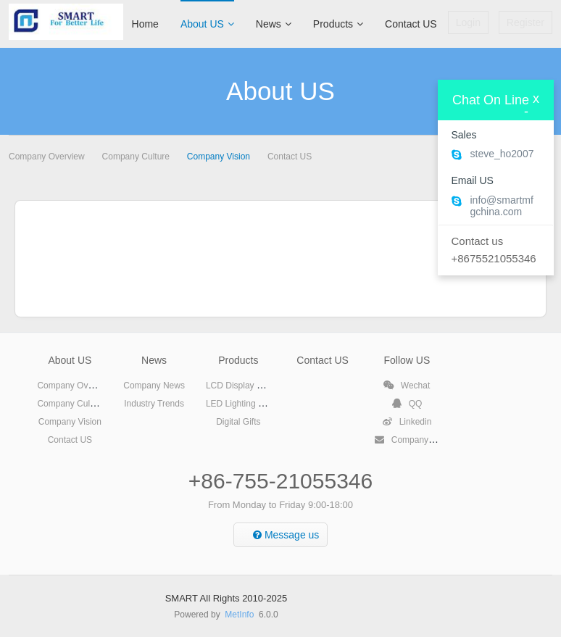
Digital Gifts (238, 422)
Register (525, 22)
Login (468, 22)
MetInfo (239, 614)
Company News (154, 385)
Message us (286, 534)
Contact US (411, 24)
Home (145, 24)
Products (338, 24)
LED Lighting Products (249, 404)
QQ (406, 403)
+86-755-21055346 (280, 481)
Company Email (413, 440)
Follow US (406, 360)
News (273, 24)
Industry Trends (154, 404)
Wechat (406, 385)
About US (207, 24)
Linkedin (406, 422)
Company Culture (136, 156)
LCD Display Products (248, 385)
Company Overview (47, 156)
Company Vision (218, 156)
